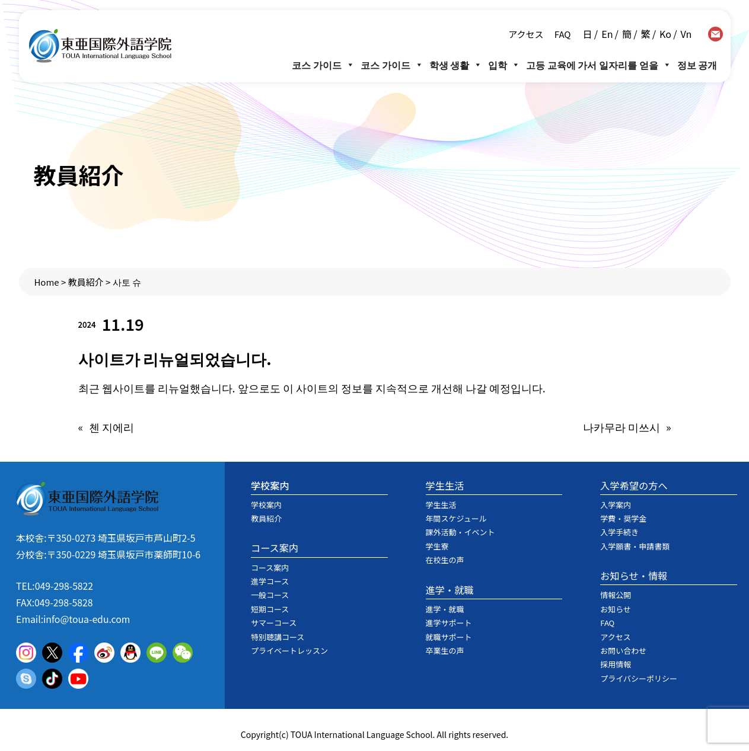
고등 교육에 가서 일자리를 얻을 (598, 64)
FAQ (561, 34)
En (607, 34)
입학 (504, 64)
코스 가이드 (323, 64)
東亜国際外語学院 (100, 46)
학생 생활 (456, 64)
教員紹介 (86, 282)
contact (715, 34)
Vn (686, 34)
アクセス (525, 34)
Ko (665, 34)
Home (46, 282)
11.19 (123, 323)
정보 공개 (697, 64)
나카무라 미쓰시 (621, 426)
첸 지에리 (111, 426)
